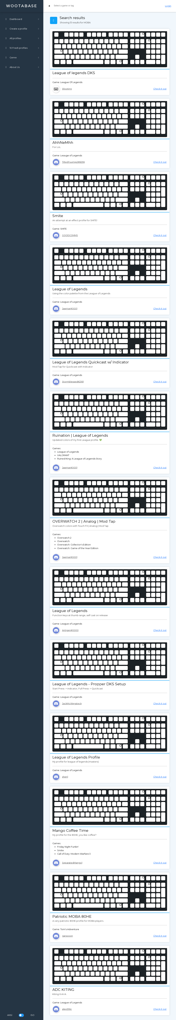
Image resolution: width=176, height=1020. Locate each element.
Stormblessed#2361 (73, 381)
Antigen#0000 (70, 630)
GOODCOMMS (70, 235)
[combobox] (102, 6)
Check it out (160, 89)
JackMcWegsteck (72, 703)
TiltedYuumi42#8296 (73, 162)
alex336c (67, 1009)
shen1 (65, 777)
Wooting (67, 89)
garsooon (67, 936)
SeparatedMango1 (72, 862)
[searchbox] (79, 5)
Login (168, 6)
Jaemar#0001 (69, 308)
